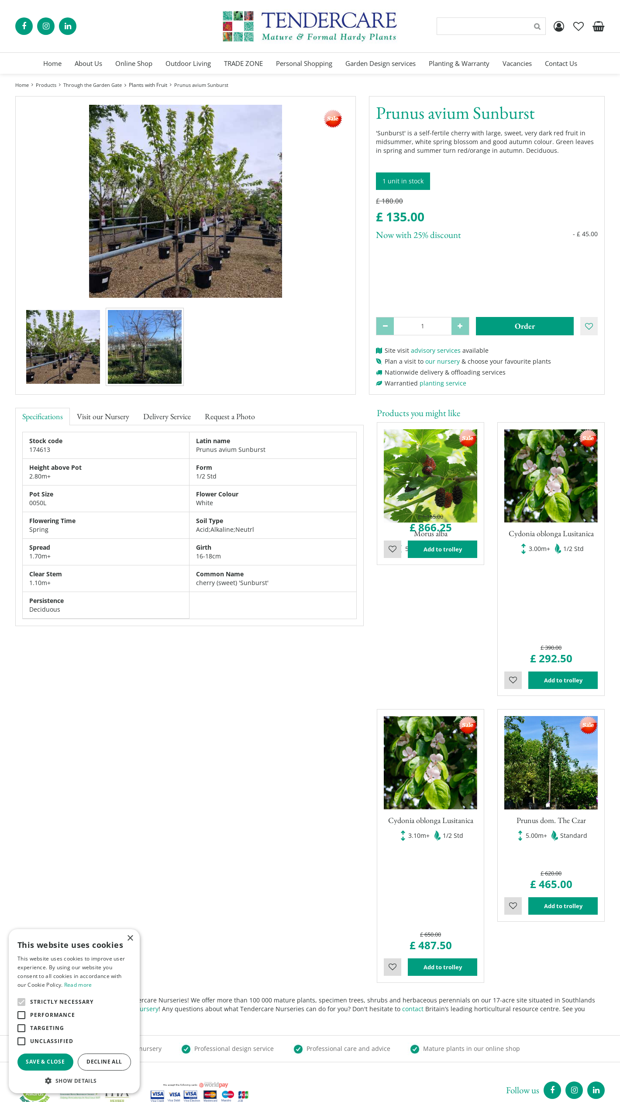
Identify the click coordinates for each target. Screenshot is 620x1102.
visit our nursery (134, 842)
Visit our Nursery (103, 416)
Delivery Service (167, 416)
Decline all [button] (104, 1061)
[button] (74, 1080)
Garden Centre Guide (352, 1089)
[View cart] (598, 26)
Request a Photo (230, 416)
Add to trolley (443, 597)
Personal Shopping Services (357, 992)
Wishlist (392, 597)
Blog (323, 1027)
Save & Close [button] (45, 1061)
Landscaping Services (348, 1010)
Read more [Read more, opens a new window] (78, 984)
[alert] (74, 1011)
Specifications (42, 416)
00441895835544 (491, 1041)
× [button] (130, 938)
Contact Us (332, 1036)
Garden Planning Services (354, 1001)
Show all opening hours (200, 1041)
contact (413, 842)
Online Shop (335, 984)
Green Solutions (291, 1089)
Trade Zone (333, 1019)
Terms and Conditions (349, 1045)
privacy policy (411, 1089)
